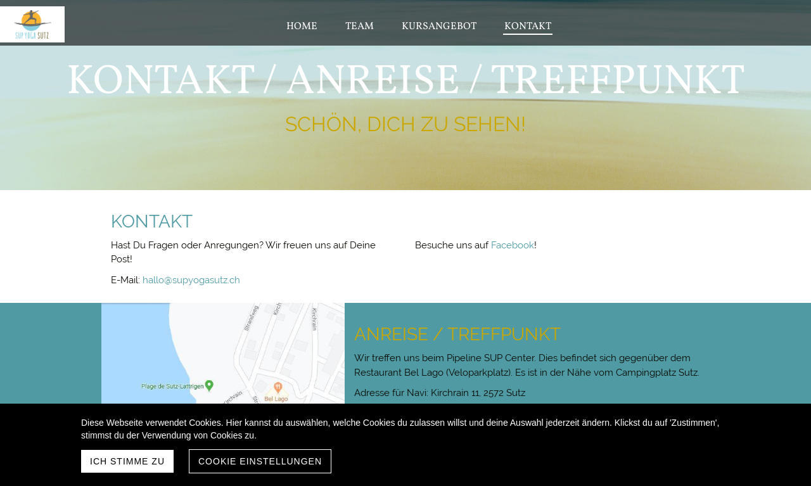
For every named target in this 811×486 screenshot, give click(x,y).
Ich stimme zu (127, 461)
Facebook (512, 245)
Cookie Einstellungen (260, 461)
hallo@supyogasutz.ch (191, 280)
